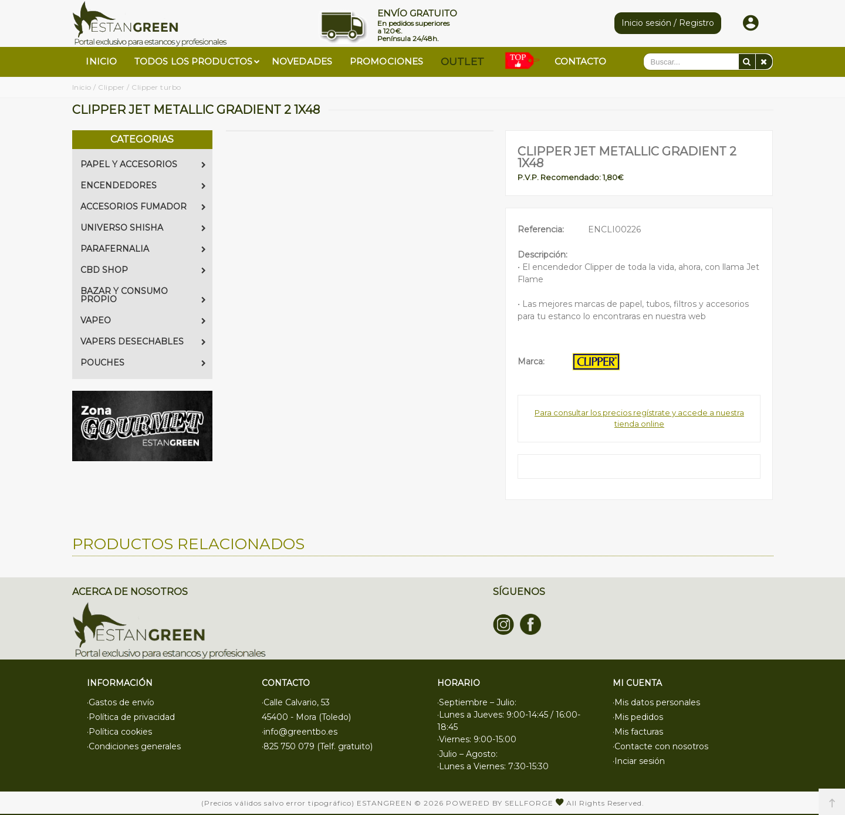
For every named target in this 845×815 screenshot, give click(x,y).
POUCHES (143, 362)
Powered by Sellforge (499, 803)
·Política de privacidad (131, 717)
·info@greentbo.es (299, 731)
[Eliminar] (764, 61)
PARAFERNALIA (143, 249)
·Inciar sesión (639, 761)
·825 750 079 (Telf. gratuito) (317, 746)
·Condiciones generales (134, 746)
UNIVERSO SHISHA (143, 227)
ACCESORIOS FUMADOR (143, 206)
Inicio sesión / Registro (667, 23)
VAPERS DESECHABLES (143, 341)
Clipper (111, 87)
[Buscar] (747, 61)
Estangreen (384, 803)
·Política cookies (119, 731)
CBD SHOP (143, 270)
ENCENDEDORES (143, 185)
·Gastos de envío (120, 702)
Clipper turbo (156, 87)
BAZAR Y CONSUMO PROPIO (143, 295)
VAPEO (143, 320)
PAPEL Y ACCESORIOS (143, 164)
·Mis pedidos (638, 717)
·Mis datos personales (656, 702)
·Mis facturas (638, 731)
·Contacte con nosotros (660, 746)
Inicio (82, 87)
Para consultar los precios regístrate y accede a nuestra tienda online (639, 418)
